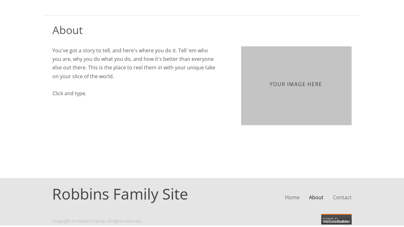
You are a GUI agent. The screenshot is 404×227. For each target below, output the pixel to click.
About (316, 197)
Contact (342, 197)
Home (292, 197)
